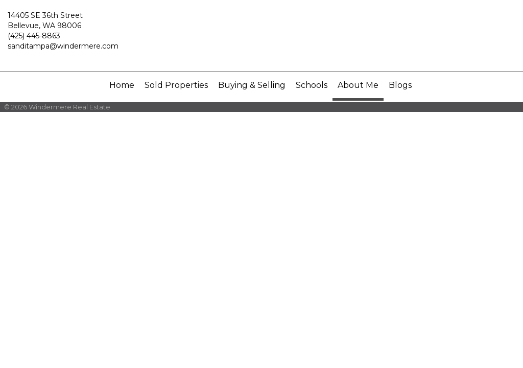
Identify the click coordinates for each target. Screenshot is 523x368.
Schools (311, 85)
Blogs (400, 85)
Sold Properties (176, 85)
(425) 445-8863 (34, 35)
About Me (358, 85)
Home (121, 85)
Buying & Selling (252, 85)
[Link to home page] (261, 36)
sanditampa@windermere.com (63, 46)
